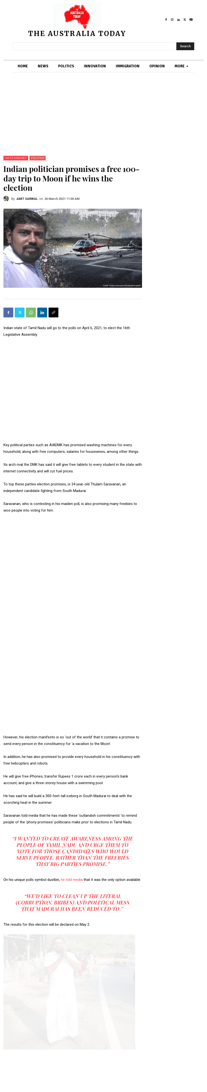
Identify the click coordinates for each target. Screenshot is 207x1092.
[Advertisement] (103, 119)
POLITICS (37, 158)
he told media (72, 879)
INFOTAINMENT (15, 158)
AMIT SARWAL (27, 199)
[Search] (185, 46)
